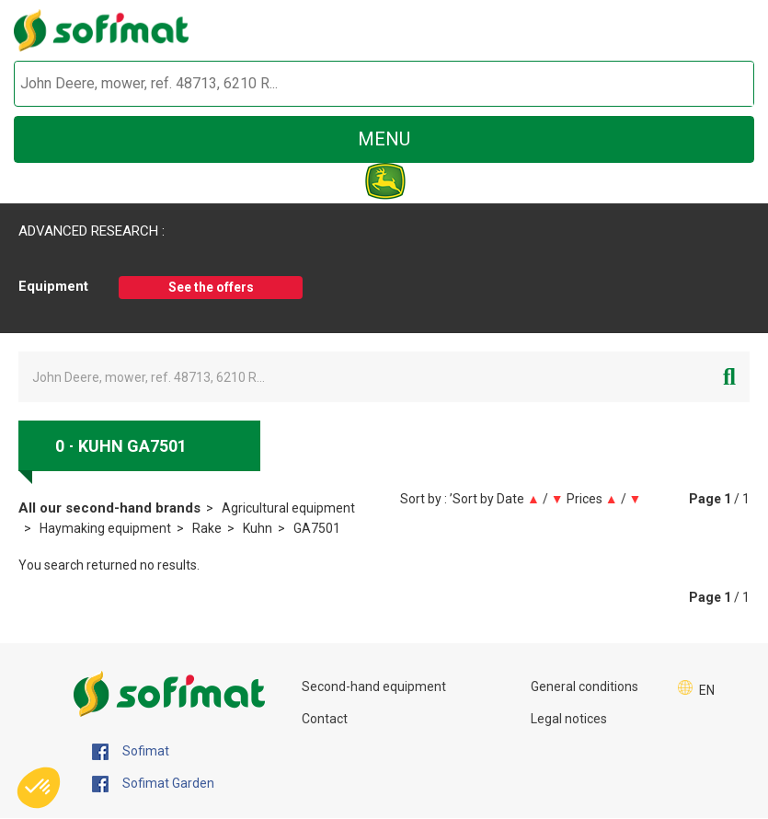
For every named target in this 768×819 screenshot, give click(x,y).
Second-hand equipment (374, 686)
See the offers (211, 287)
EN (707, 690)
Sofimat (130, 752)
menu (384, 139)
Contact (325, 718)
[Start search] (718, 84)
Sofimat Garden (153, 784)
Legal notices (569, 718)
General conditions (584, 686)
